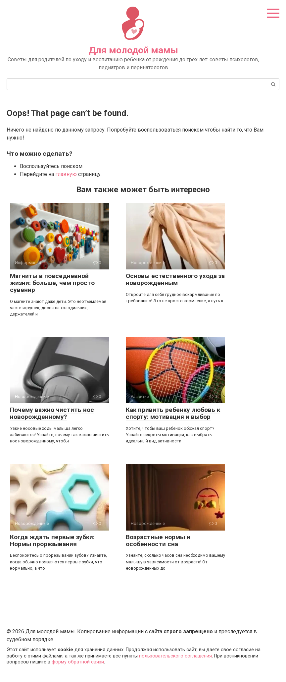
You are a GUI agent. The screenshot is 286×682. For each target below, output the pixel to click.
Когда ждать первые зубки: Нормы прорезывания (52, 540)
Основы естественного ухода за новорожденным (175, 279)
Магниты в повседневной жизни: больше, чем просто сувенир (52, 283)
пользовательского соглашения (175, 656)
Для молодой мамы (133, 50)
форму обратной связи (78, 662)
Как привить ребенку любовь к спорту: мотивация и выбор (173, 413)
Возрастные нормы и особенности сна (158, 540)
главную (66, 174)
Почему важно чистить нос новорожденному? (52, 413)
